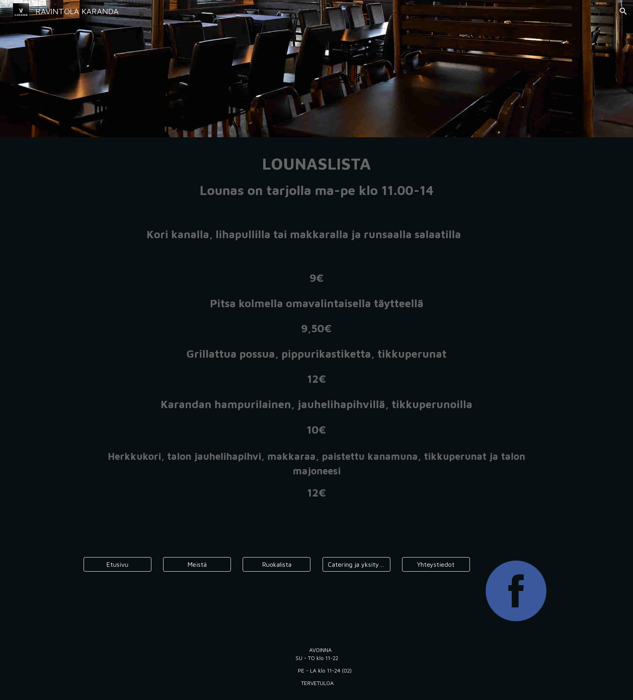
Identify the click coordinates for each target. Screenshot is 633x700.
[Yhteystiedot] (436, 564)
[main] (316, 329)
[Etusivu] (117, 564)
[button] (623, 11)
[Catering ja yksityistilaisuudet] (356, 564)
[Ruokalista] (276, 564)
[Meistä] (197, 564)
